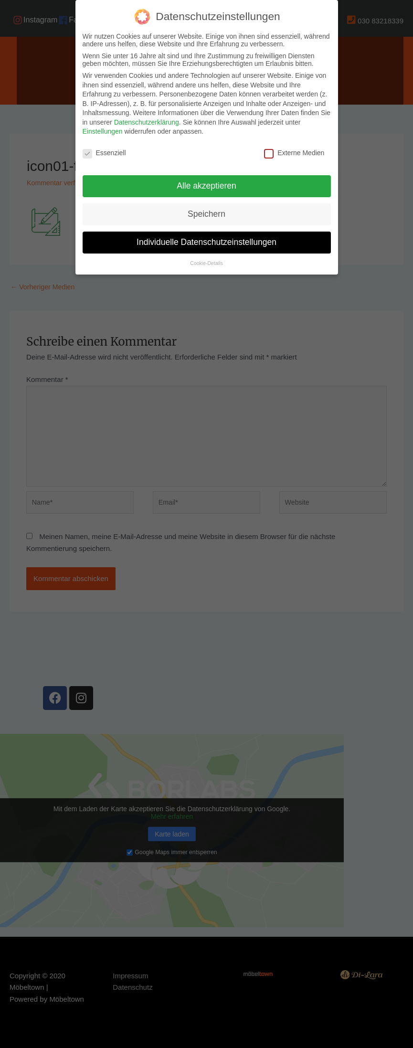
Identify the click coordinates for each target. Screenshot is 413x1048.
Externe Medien (294, 153)
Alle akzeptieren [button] (206, 186)
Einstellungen (103, 131)
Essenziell (104, 153)
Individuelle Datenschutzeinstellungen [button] (206, 242)
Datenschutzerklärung (146, 122)
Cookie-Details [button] (206, 263)
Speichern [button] (206, 214)
